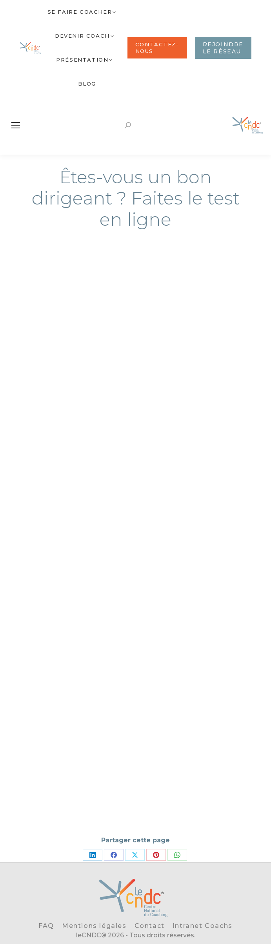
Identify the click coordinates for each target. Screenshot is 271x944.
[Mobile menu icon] (16, 125)
